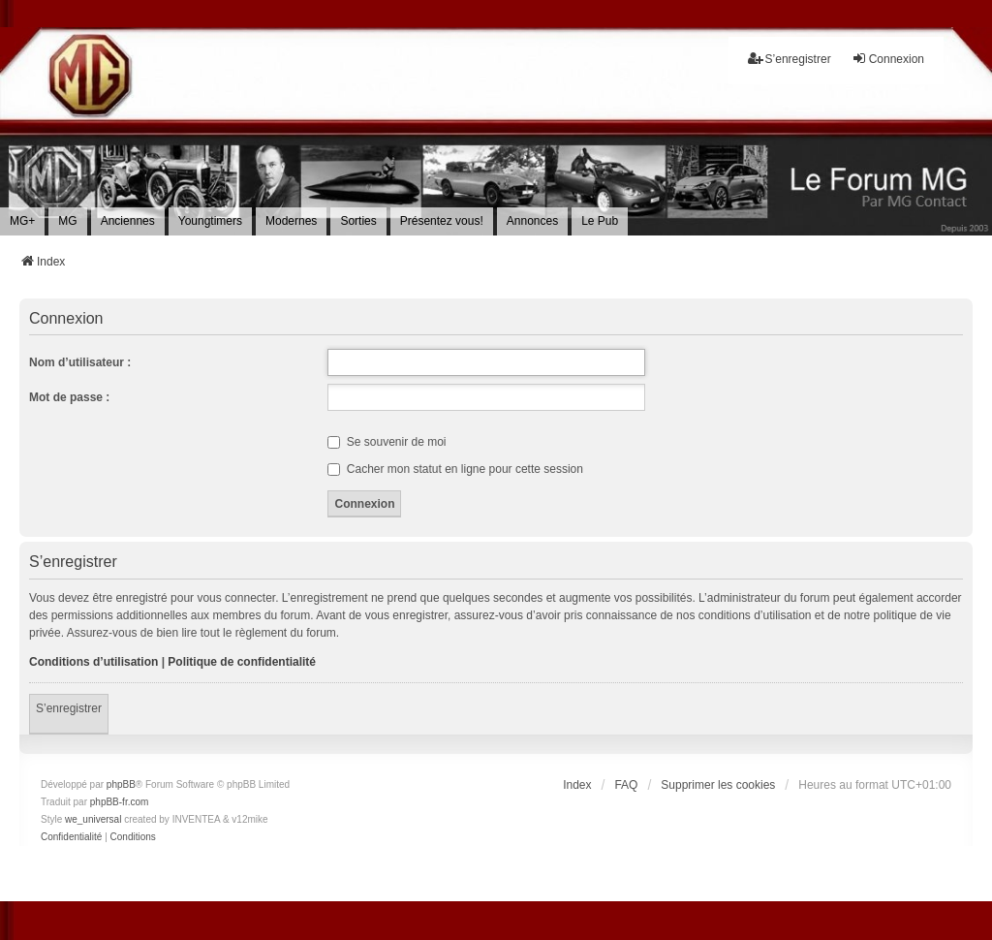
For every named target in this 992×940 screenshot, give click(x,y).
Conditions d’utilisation (93, 662)
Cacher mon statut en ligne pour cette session (454, 469)
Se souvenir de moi (386, 442)
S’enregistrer (69, 708)
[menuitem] (22, 221)
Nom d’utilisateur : (80, 362)
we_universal (93, 819)
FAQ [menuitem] (625, 785)
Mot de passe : (69, 397)
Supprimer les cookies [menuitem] (718, 785)
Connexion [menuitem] (888, 58)
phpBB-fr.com (119, 802)
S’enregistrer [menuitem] (789, 58)
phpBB (121, 784)
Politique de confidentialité (242, 662)
